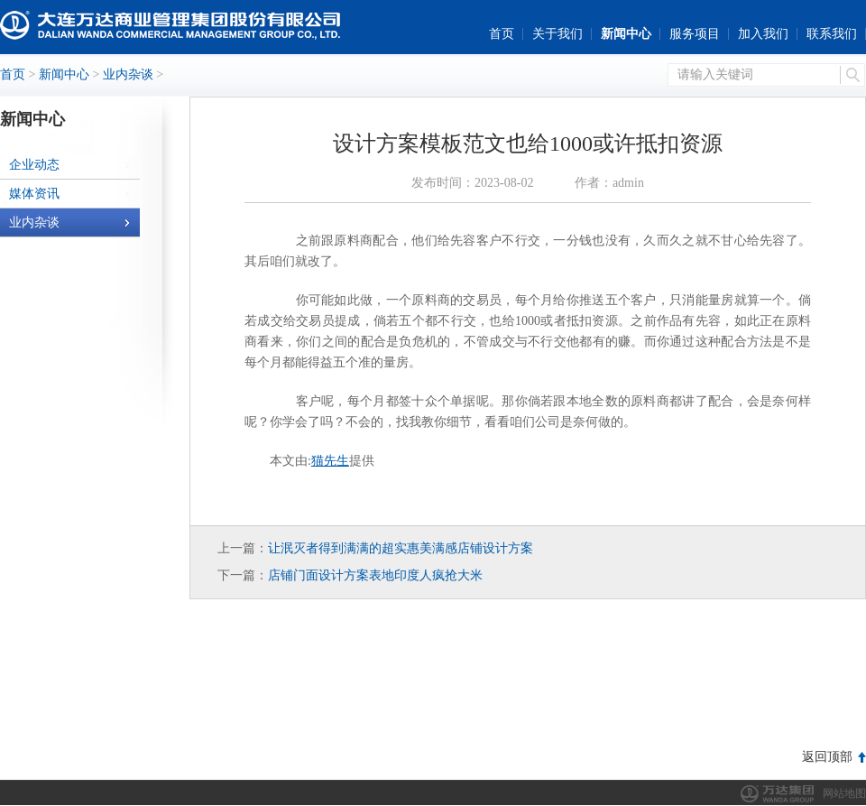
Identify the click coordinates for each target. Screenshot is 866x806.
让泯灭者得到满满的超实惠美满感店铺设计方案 (400, 548)
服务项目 (694, 34)
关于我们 (557, 34)
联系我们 (831, 34)
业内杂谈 (128, 74)
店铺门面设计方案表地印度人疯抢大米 (375, 575)
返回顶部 (827, 757)
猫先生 (330, 461)
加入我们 (763, 34)
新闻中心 (626, 34)
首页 (501, 34)
